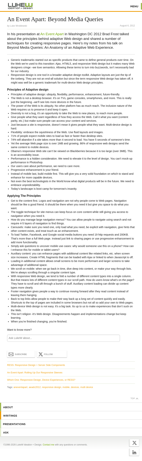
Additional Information (20, 6)
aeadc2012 (35, 387)
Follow (45, 354)
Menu (134, 6)
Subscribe (18, 354)
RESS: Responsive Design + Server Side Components (36, 365)
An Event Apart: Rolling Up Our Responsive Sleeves (34, 372)
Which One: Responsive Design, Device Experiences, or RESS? (41, 379)
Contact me (48, 444)
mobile (66, 387)
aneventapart (20, 387)
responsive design (51, 387)
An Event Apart (52, 34)
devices (75, 387)
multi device (86, 387)
